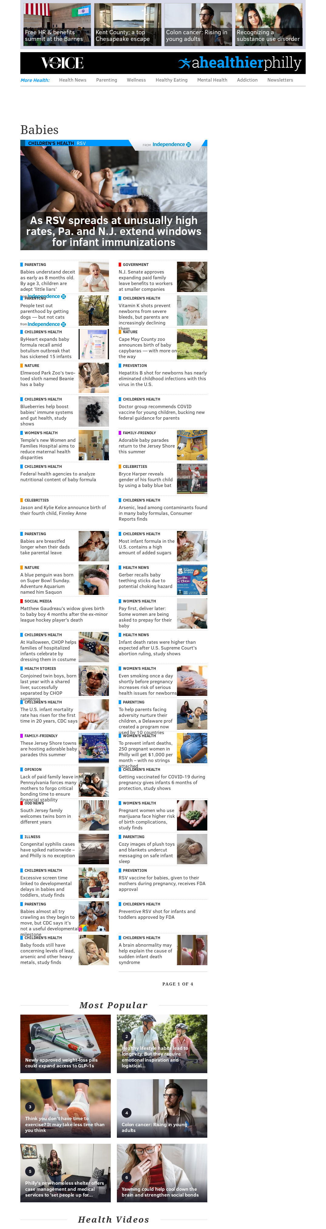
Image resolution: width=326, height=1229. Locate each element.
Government (136, 264)
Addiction (247, 79)
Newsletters (280, 79)
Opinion (33, 769)
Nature (130, 331)
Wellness (136, 79)
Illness (32, 836)
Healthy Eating (172, 79)
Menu (30, 63)
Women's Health (41, 432)
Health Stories (40, 668)
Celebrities (135, 466)
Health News (73, 79)
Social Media (38, 601)
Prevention (135, 365)
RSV (81, 143)
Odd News (34, 803)
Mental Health (212, 79)
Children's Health (51, 143)
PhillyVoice (62, 62)
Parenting (106, 79)
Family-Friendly (139, 432)
